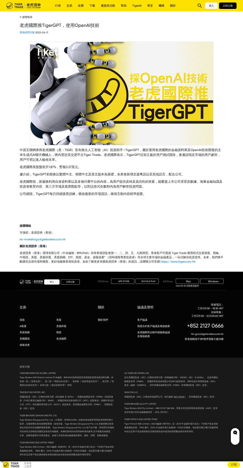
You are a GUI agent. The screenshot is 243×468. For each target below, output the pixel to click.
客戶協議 (142, 319)
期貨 (58, 332)
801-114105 (179, 397)
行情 (58, 5)
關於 (173, 5)
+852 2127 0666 (205, 325)
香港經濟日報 (27, 32)
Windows (212, 281)
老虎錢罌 (61, 338)
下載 (92, 5)
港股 (22, 319)
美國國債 (25, 338)
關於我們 (103, 319)
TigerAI (136, 5)
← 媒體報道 (26, 17)
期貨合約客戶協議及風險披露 (153, 326)
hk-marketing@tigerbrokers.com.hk (42, 239)
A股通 (23, 326)
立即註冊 (228, 5)
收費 (81, 5)
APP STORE (122, 281)
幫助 (124, 5)
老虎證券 (26, 6)
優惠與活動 (108, 5)
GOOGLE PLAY (147, 281)
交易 (69, 5)
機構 (161, 5)
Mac (187, 281)
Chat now (235, 432)
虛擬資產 (25, 344)
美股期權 (25, 332)
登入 (211, 5)
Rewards (235, 440)
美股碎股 (61, 326)
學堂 (150, 5)
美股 (58, 319)
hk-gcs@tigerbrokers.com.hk (207, 334)
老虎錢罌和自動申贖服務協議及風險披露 (153, 334)
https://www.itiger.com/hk (178, 261)
